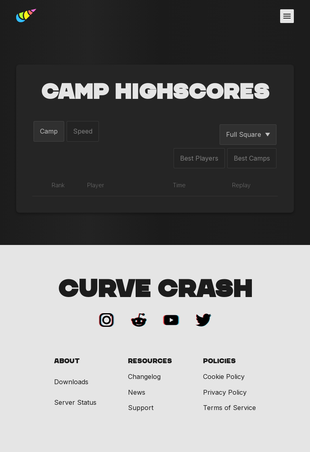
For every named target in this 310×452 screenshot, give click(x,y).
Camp (49, 131)
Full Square (248, 134)
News (136, 392)
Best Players (199, 158)
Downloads (71, 382)
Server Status (75, 402)
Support (140, 407)
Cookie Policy (224, 376)
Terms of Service (229, 407)
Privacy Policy (225, 392)
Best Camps (252, 158)
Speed (82, 131)
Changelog (144, 376)
